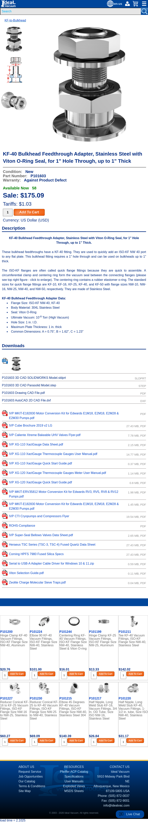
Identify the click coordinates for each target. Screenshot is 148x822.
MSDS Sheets (74, 791)
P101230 (36, 698)
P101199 (95, 631)
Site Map (24, 791)
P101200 (6, 631)
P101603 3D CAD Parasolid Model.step (29, 385)
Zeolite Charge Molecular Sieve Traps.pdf (37, 582)
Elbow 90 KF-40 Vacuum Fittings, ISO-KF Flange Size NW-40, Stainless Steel (43, 642)
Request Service (29, 771)
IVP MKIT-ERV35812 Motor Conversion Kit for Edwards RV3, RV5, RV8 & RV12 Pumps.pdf (63, 494)
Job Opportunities (30, 776)
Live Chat (133, 814)
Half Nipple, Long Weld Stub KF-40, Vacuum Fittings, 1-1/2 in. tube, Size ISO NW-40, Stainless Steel (133, 710)
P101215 (65, 698)
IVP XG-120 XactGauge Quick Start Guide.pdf (40, 482)
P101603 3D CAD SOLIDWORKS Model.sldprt (34, 377)
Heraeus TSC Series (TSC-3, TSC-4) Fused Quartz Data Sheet (52, 544)
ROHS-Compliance (22, 525)
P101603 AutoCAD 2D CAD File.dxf (26, 400)
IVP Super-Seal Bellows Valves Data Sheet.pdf (41, 535)
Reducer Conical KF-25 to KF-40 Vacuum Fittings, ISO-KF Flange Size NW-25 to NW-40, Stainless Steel (44, 710)
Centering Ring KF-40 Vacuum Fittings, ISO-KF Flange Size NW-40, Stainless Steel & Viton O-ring (73, 642)
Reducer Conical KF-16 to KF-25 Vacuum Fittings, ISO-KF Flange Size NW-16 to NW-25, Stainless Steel (14, 710)
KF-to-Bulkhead (15, 20)
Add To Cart (29, 212)
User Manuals (74, 781)
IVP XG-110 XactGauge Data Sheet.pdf (36, 444)
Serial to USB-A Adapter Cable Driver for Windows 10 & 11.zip (51, 563)
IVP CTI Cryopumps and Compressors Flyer (39, 516)
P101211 (125, 631)
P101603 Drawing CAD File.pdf (23, 392)
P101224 (36, 631)
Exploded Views (74, 786)
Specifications (74, 776)
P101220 (125, 698)
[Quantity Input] (8, 212)
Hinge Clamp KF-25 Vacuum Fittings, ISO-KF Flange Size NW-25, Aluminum (102, 640)
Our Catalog (26, 781)
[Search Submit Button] (144, 11)
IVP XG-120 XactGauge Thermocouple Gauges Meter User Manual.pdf (57, 472)
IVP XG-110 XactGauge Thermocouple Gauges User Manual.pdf (53, 454)
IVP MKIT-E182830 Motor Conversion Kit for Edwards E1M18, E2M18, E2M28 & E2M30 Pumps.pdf (64, 416)
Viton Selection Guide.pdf (26, 573)
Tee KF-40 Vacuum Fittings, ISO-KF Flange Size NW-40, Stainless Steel (132, 640)
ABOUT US (26, 766)
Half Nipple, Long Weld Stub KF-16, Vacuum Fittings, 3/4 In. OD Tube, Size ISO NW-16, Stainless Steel (103, 710)
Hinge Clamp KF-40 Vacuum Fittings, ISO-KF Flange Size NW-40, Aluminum (14, 640)
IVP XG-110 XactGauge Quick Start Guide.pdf (40, 463)
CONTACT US (120, 766)
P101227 (6, 698)
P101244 (65, 631)
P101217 (95, 698)
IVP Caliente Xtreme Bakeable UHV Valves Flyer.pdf (44, 435)
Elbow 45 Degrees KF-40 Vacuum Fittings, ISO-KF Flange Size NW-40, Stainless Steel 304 (73, 708)
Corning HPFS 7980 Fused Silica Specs (36, 554)
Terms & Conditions (31, 786)
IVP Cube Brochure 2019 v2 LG (30, 425)
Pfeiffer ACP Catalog (74, 771)
